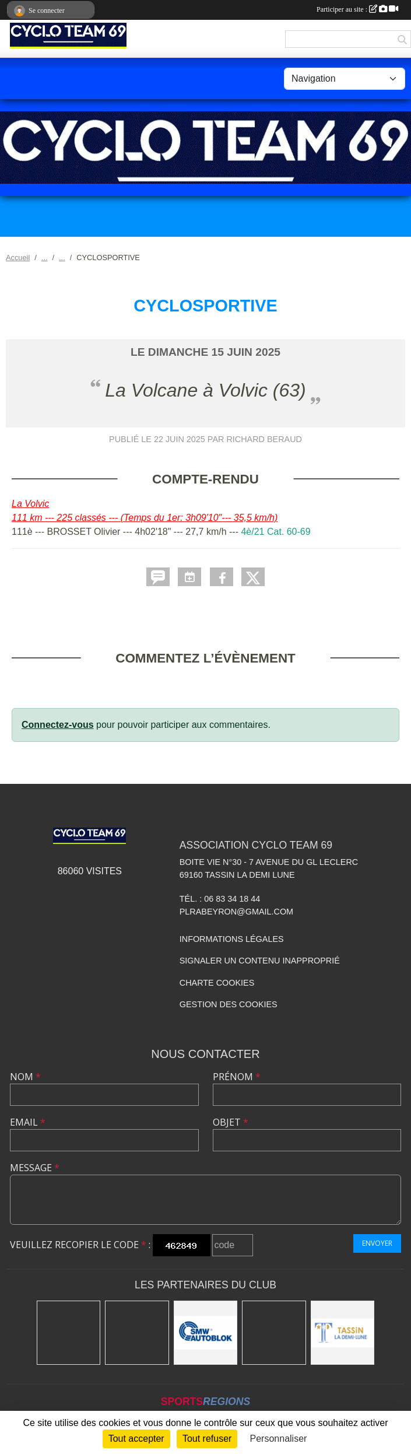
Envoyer (377, 1243)
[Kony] (137, 1333)
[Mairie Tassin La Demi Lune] (343, 1333)
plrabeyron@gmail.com (236, 911)
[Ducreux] (274, 1333)
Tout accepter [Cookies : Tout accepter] (136, 1439)
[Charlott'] (69, 1333)
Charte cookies (217, 982)
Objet (230, 1122)
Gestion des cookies (228, 1004)
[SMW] (206, 1333)
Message (34, 1167)
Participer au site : (357, 9)
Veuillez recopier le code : (80, 1244)
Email (27, 1122)
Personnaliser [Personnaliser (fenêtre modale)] (278, 1439)
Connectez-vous (58, 725)
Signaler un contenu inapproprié (260, 960)
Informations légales (232, 939)
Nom (25, 1076)
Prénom (237, 1076)
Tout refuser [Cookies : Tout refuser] (206, 1439)
